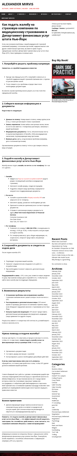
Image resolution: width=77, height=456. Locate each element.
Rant (53, 423)
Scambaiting (56, 430)
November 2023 (57, 319)
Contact (68, 14)
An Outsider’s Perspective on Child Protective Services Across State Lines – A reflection (63, 250)
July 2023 (55, 323)
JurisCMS (55, 405)
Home (3, 14)
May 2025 (55, 285)
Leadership (55, 410)
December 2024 (57, 294)
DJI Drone (55, 389)
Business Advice (57, 369)
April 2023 (55, 328)
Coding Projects (57, 378)
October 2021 (56, 355)
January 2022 (56, 348)
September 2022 (57, 341)
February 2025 (56, 289)
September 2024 (57, 301)
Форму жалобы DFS (35, 197)
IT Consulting (56, 403)
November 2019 (57, 359)
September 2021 (57, 357)
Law (53, 407)
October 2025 (56, 278)
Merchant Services (8, 18)
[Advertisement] (63, 49)
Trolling (54, 434)
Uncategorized (56, 437)
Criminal (54, 383)
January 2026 (56, 274)
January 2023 (56, 334)
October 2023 (56, 321)
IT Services (20, 14)
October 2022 (56, 339)
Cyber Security (56, 385)
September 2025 (57, 280)
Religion (54, 428)
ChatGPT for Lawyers (59, 376)
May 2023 (55, 325)
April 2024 (55, 310)
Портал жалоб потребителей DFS (30, 179)
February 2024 (56, 314)
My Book (44, 14)
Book (53, 367)
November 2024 (57, 296)
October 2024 (56, 298)
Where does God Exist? (59, 242)
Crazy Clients (56, 380)
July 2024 (55, 305)
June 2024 (55, 307)
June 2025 (55, 283)
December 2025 (57, 276)
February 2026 (56, 271)
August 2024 (56, 303)
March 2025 (56, 287)
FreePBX (54, 391)
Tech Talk (55, 432)
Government (56, 396)
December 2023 (57, 316)
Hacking (54, 398)
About (10, 14)
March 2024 (56, 312)
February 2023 (56, 332)
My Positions (56, 14)
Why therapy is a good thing (61, 260)
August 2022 (56, 344)
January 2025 (56, 292)
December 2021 (57, 350)
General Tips (56, 394)
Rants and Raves (57, 425)
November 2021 (57, 352)
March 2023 (56, 330)
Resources (32, 14)
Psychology (55, 421)
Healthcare (55, 401)
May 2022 (55, 346)
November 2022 (57, 337)
